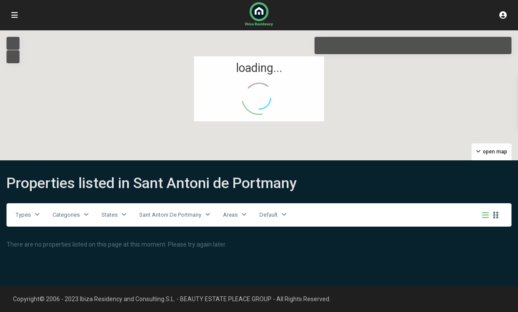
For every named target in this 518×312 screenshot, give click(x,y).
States (110, 214)
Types (23, 214)
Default (268, 214)
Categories (66, 214)
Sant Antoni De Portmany (170, 214)
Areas (230, 214)
